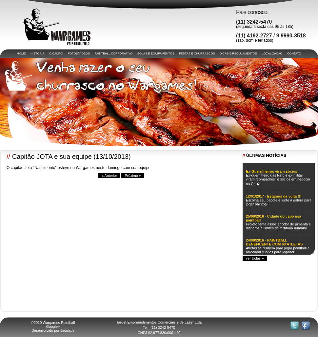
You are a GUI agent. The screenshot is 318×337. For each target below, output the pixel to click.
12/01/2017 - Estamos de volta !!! (273, 196)
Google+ (53, 326)
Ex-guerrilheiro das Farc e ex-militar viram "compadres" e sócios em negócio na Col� (278, 179)
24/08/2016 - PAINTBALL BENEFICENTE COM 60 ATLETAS (274, 242)
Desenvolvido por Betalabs (52, 330)
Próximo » (133, 176)
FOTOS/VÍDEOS (79, 53)
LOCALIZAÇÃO (272, 53)
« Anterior (109, 176)
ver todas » (255, 258)
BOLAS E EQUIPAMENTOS (155, 53)
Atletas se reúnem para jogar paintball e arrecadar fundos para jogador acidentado (277, 252)
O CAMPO (56, 53)
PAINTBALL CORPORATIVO (114, 53)
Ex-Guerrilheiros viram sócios (271, 171)
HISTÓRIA (37, 53)
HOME (21, 53)
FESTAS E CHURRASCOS (197, 53)
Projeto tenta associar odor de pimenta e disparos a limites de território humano (278, 226)
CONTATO (294, 53)
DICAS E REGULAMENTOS (238, 53)
